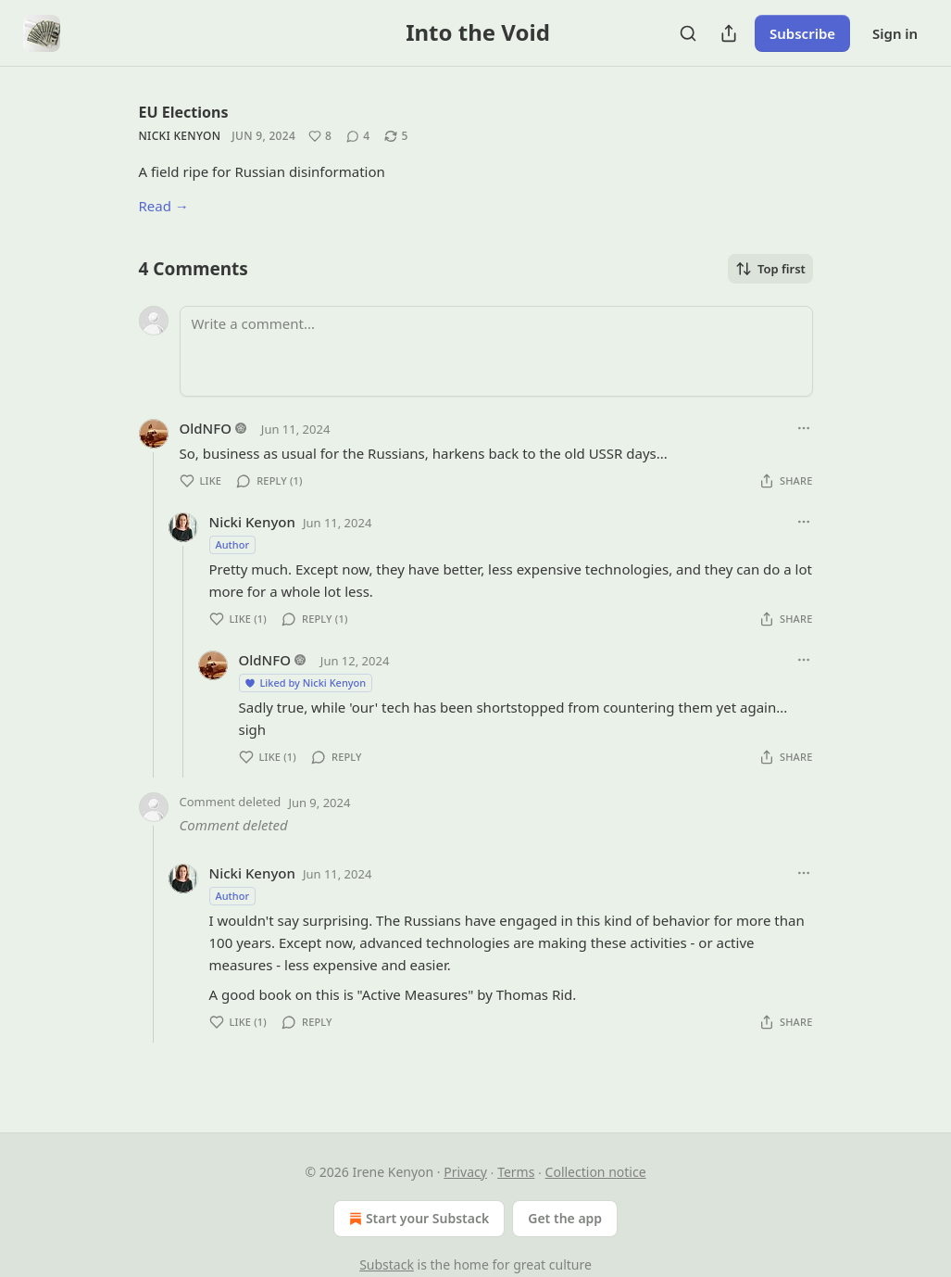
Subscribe (802, 33)
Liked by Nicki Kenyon (305, 682)
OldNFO (205, 428)
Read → (164, 205)
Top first (770, 268)
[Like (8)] (320, 136)
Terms (515, 1172)
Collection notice (595, 1172)
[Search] (688, 33)
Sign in (895, 33)
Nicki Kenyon (180, 136)
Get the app (565, 1218)
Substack (386, 1264)
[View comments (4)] (358, 136)
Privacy (465, 1172)
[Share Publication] (728, 33)
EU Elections (184, 112)
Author (233, 544)
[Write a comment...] (496, 351)
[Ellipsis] (804, 428)
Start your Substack (417, 1218)
